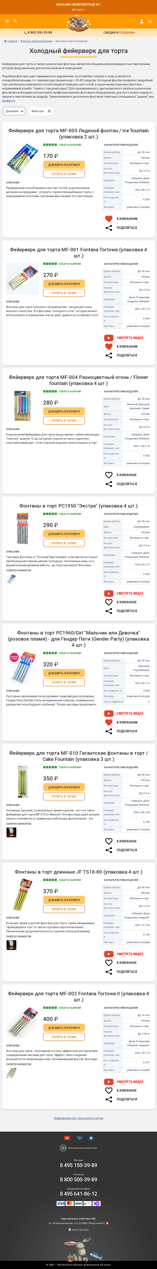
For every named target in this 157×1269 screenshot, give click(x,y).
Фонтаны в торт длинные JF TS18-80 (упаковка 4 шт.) (78, 872)
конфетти (8, 100)
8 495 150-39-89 (78, 1165)
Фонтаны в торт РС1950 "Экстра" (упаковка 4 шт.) (78, 506)
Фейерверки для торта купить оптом (78, 1118)
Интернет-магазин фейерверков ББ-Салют (86, 1264)
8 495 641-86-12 (78, 1194)
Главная (10, 41)
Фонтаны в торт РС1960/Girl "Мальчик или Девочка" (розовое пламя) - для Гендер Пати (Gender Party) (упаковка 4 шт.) (78, 639)
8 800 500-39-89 (78, 1180)
